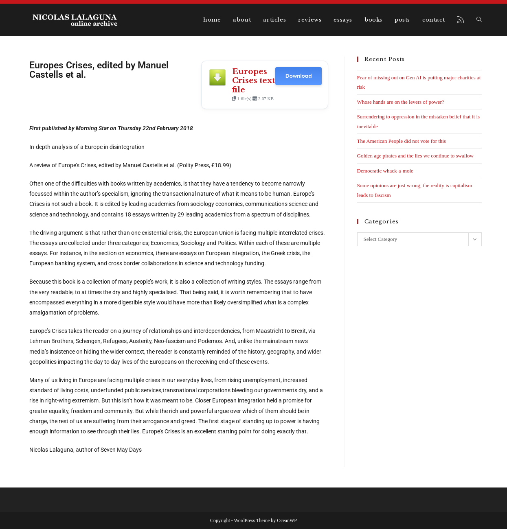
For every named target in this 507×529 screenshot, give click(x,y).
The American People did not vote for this (401, 141)
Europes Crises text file (253, 80)
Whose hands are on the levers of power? (400, 102)
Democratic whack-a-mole (385, 171)
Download (298, 75)
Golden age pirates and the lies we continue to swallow (415, 156)
